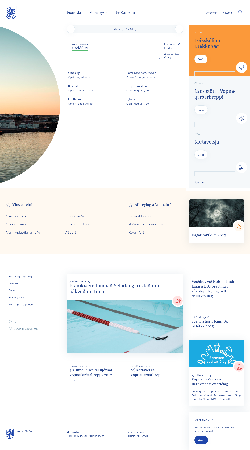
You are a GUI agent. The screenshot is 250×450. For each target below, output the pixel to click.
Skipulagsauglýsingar (21, 304)
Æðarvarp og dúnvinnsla (147, 224)
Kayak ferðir (137, 232)
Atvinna (13, 290)
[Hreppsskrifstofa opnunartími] (137, 88)
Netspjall (228, 12)
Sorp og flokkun (77, 224)
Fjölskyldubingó (140, 216)
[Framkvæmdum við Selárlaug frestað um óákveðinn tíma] (125, 313)
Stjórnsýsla (98, 12)
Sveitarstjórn (16, 216)
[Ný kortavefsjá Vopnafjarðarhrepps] (155, 373)
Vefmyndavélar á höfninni (25, 232)
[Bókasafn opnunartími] (80, 88)
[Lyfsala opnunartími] (137, 101)
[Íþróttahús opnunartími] (80, 101)
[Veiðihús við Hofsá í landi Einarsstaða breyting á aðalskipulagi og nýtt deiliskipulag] (216, 289)
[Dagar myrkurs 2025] (216, 221)
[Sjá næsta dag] (179, 29)
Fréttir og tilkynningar (22, 276)
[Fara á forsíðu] (11, 12)
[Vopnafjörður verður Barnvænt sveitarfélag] (216, 373)
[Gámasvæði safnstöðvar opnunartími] (141, 75)
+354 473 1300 (136, 431)
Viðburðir (72, 232)
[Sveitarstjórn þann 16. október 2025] (216, 322)
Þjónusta (74, 12)
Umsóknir (211, 12)
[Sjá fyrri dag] (71, 29)
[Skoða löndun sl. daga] (171, 51)
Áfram (201, 440)
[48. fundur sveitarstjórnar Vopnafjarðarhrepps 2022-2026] (94, 373)
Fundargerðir (74, 216)
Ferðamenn (125, 12)
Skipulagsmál (16, 224)
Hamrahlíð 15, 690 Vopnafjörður (85, 435)
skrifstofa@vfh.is (138, 435)
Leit (13, 322)
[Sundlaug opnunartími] (79, 75)
